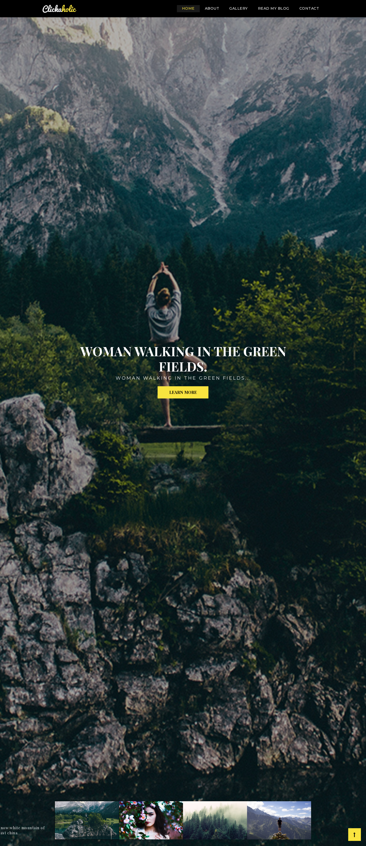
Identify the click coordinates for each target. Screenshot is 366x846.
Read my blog (273, 8)
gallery (238, 8)
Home (191, 8)
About (212, 8)
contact (309, 8)
